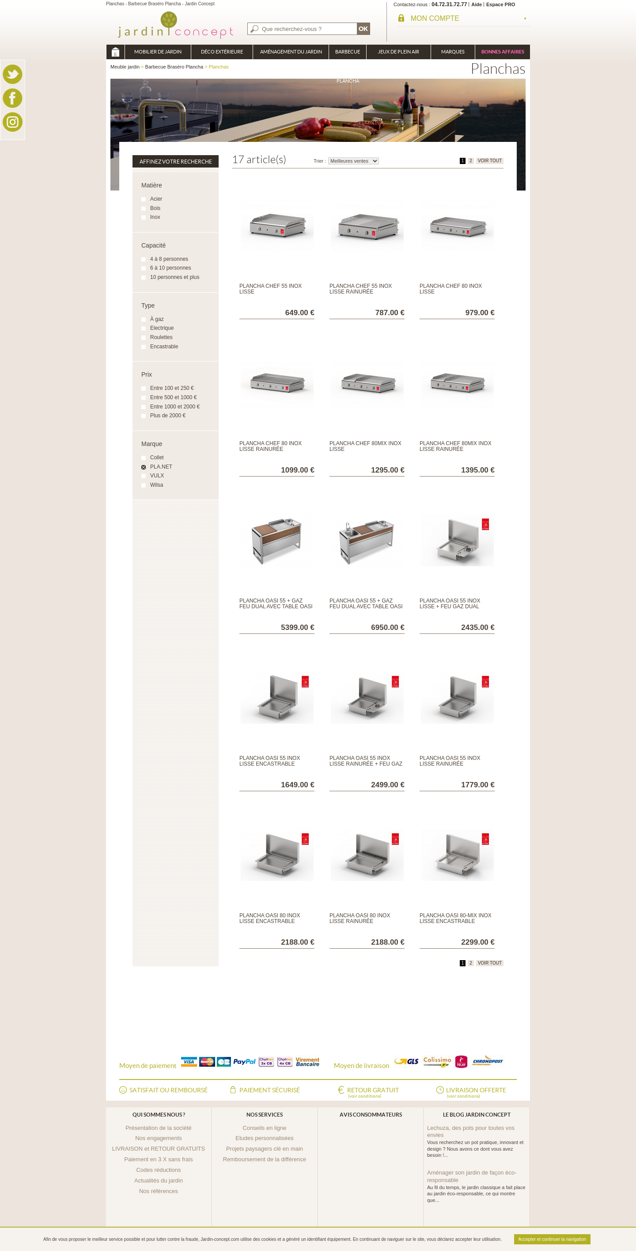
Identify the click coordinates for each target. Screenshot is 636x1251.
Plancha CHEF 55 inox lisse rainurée (360, 289)
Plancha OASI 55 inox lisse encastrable (269, 761)
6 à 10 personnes (170, 268)
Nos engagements (158, 1138)
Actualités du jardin (158, 1180)
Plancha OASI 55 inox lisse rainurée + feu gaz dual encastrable (365, 764)
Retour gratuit (373, 1093)
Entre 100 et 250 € (172, 388)
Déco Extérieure (222, 51)
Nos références (158, 1191)
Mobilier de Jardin (158, 51)
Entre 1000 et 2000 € (175, 407)
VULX (157, 476)
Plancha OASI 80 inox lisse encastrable (269, 918)
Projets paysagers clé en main (264, 1148)
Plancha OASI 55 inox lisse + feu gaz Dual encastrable (450, 606)
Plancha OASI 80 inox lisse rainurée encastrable (359, 921)
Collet (157, 457)
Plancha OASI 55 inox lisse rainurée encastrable (450, 764)
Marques (453, 51)
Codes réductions (158, 1170)
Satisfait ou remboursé (168, 1090)
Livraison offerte (476, 1093)
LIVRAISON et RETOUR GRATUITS (158, 1148)
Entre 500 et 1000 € (173, 397)
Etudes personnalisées (264, 1138)
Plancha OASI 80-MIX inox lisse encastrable (456, 918)
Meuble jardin (115, 52)
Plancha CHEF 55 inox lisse (270, 289)
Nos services (264, 1115)
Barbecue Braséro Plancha (347, 54)
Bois (155, 208)
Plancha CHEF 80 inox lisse (451, 289)
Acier (156, 199)
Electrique (162, 328)
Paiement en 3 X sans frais (158, 1159)
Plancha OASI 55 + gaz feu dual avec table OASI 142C (276, 606)
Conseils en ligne (264, 1128)
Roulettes (161, 337)
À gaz (157, 319)
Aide (476, 4)
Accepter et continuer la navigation (552, 1239)
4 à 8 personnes (169, 259)
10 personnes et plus (174, 277)
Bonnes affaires (502, 51)
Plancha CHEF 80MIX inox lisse (365, 446)
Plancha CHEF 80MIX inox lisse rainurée (456, 446)
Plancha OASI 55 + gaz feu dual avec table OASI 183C (366, 606)
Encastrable (164, 346)
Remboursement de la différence (264, 1159)
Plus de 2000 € (168, 415)
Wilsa (156, 485)
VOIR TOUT (490, 160)
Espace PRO (500, 4)
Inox (155, 217)
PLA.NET (161, 467)
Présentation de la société (158, 1128)
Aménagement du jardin (291, 51)
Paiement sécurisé (269, 1090)
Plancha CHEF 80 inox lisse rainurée (270, 446)
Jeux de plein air (398, 51)
